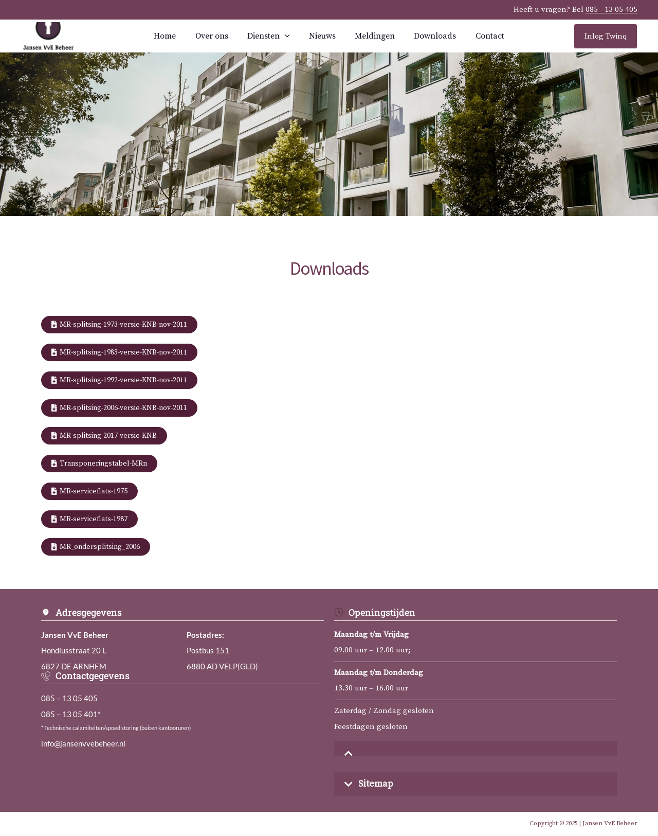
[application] (287, 36)
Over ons (216, 36)
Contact (481, 36)
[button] (475, 748)
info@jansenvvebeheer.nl (83, 743)
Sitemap (375, 784)
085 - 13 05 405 (611, 9)
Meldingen (372, 36)
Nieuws (322, 36)
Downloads (430, 36)
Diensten (271, 36)
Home (173, 36)
